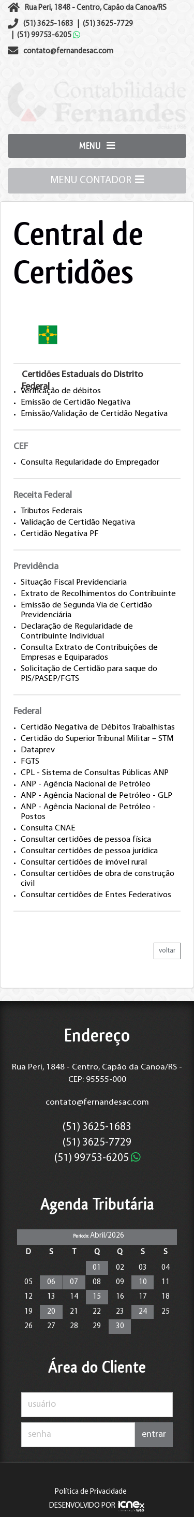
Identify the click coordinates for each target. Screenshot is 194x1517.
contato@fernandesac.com (97, 1102)
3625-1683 (48, 24)
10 (143, 1282)
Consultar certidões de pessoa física (86, 840)
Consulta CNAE (48, 828)
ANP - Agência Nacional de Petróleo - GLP (96, 796)
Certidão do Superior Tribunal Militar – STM (97, 739)
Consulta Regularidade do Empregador (90, 462)
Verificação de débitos (61, 391)
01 (97, 1268)
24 (143, 1312)
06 (51, 1282)
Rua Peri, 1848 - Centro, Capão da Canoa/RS (96, 8)
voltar (167, 950)
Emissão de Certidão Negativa (75, 402)
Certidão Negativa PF (60, 534)
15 (97, 1297)
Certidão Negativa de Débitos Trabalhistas (98, 727)
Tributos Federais (51, 511)
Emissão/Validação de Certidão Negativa (94, 414)
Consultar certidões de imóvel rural (84, 862)
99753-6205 (48, 35)
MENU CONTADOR (97, 179)
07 (74, 1282)
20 (51, 1312)
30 (120, 1326)
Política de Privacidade (91, 1492)
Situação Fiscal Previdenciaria (74, 582)
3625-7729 (108, 24)
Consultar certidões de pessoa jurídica (89, 851)
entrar (154, 1434)
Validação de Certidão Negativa (78, 522)
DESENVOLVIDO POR (82, 1506)
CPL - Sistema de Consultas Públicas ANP (95, 773)
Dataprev (38, 750)
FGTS (30, 761)
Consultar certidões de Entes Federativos (96, 895)
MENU (97, 146)
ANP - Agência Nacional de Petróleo (86, 784)
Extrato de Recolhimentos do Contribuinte (98, 594)
